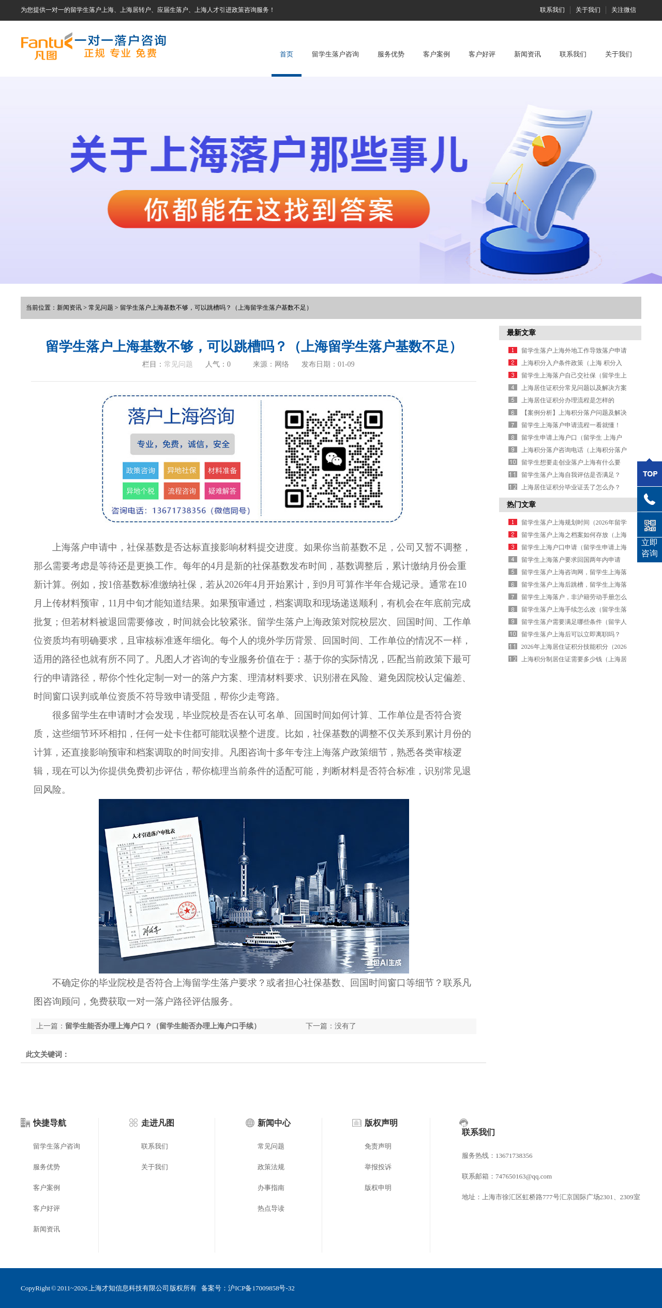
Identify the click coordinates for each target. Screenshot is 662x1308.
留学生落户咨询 (335, 54)
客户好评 (482, 54)
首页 (286, 54)
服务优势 (391, 54)
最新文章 (521, 333)
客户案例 (436, 54)
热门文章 (521, 504)
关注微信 (623, 9)
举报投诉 (378, 1167)
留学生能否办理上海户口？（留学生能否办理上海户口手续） (163, 1026)
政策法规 (271, 1167)
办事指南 (271, 1187)
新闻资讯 (527, 54)
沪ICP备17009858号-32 (261, 1288)
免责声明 (378, 1146)
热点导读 (271, 1208)
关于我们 (588, 9)
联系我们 (552, 9)
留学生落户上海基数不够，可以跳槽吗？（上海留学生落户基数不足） (216, 307)
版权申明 (378, 1187)
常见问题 (100, 307)
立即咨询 (649, 548)
